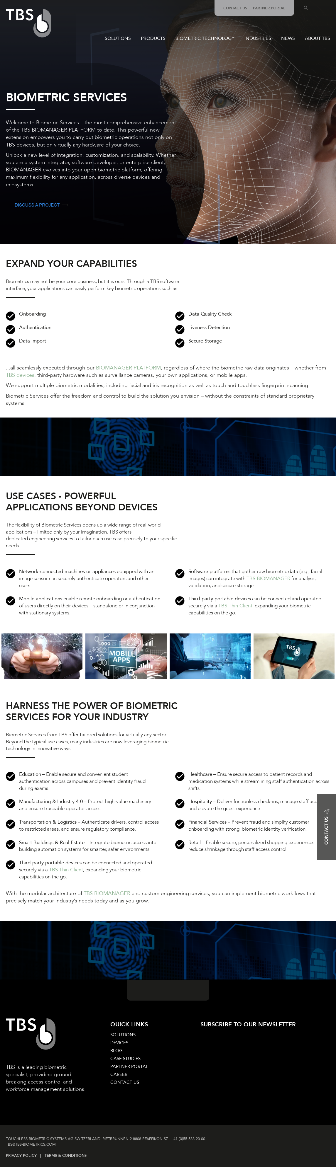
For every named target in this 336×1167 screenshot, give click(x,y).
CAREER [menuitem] (118, 1074)
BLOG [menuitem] (116, 1051)
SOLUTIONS (118, 38)
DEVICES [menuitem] (119, 1043)
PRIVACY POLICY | (25, 1155)
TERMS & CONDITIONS (66, 1155)
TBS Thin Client (235, 605)
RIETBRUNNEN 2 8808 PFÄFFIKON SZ (135, 1139)
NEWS (288, 38)
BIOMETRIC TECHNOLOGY (204, 38)
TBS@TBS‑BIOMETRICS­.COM (31, 1144)
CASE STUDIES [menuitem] (125, 1059)
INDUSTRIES (257, 38)
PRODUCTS (153, 38)
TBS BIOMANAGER (268, 578)
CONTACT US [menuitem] (235, 8)
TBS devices (20, 375)
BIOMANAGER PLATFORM (128, 368)
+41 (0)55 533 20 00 (189, 1139)
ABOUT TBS (317, 38)
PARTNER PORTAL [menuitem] (269, 8)
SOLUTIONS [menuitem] (123, 1035)
